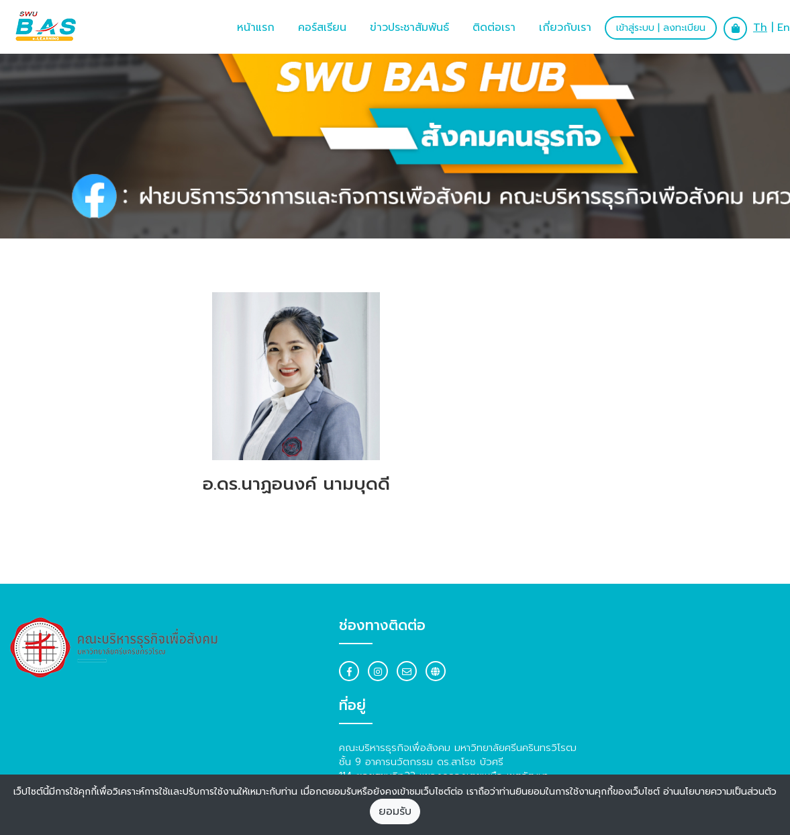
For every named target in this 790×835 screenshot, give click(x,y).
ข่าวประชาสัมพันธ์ (409, 27)
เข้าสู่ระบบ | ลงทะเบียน (660, 28)
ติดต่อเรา (494, 27)
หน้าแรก (256, 27)
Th (760, 27)
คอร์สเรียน (322, 27)
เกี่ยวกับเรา (565, 27)
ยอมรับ (395, 811)
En (783, 27)
